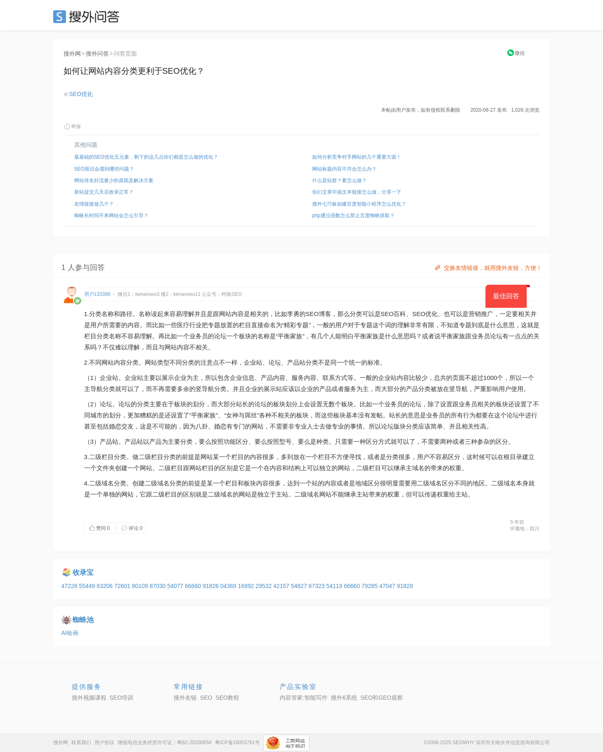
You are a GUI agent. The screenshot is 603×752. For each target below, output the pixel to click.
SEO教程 (228, 697)
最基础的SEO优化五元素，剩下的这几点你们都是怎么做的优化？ (146, 157)
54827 (300, 586)
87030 (158, 586)
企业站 (253, 362)
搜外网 (72, 53)
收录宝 (83, 572)
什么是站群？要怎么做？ (339, 180)
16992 (247, 586)
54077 (176, 586)
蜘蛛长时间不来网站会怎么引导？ (111, 215)
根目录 (513, 456)
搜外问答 (97, 53)
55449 (88, 586)
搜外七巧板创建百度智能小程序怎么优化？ (359, 204)
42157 (282, 586)
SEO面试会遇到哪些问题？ (104, 169)
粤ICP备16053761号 (237, 742)
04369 (229, 586)
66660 (194, 586)
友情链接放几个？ (94, 204)
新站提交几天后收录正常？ (104, 192)
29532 (264, 586)
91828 (405, 586)
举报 (72, 126)
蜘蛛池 (83, 620)
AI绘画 (69, 633)
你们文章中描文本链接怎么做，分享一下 (356, 192)
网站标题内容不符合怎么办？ (344, 169)
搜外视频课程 (89, 697)
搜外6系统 (344, 697)
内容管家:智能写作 (303, 697)
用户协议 (104, 742)
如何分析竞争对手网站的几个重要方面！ (356, 157)
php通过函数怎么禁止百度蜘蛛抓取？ (353, 215)
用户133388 (97, 294)
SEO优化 (81, 94)
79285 (370, 586)
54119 (335, 586)
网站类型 (157, 362)
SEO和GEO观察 (381, 697)
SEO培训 (122, 697)
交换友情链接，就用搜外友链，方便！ (487, 268)
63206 (105, 586)
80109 (141, 586)
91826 (211, 586)
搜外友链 (185, 697)
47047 (388, 586)
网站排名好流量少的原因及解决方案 (113, 180)
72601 (123, 586)
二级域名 (101, 483)
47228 (70, 586)
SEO (88, 16)
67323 (317, 586)
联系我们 (81, 742)
